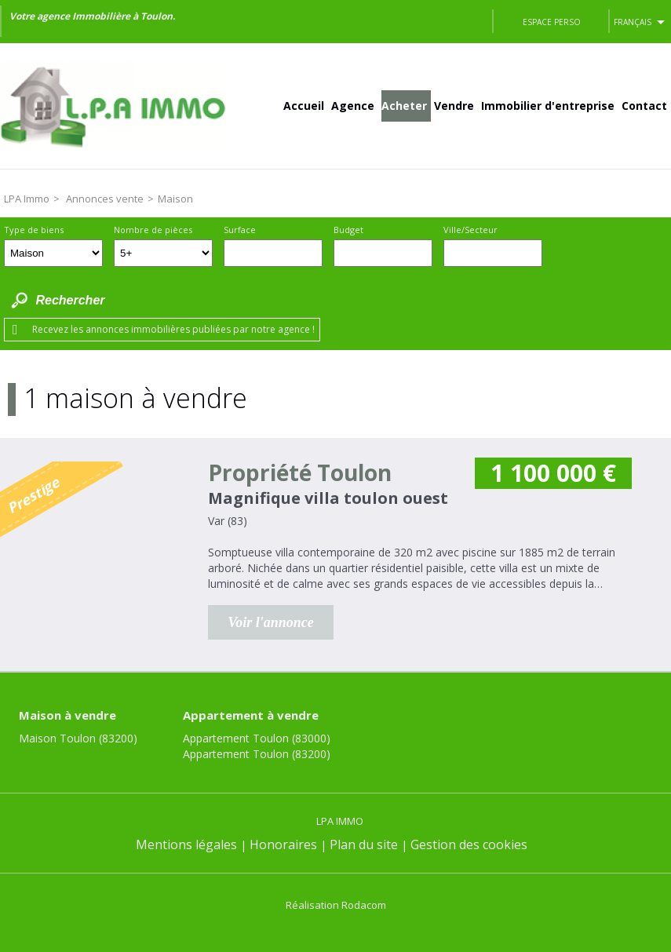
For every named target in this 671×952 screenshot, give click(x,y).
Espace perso (552, 21)
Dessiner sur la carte (564, 253)
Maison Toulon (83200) (78, 738)
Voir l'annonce (271, 622)
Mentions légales (186, 844)
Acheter (404, 105)
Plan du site (364, 844)
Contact (644, 105)
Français (632, 21)
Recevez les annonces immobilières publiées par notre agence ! (173, 329)
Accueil (303, 105)
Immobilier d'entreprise (547, 105)
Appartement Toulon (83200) (256, 753)
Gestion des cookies (468, 844)
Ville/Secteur (470, 229)
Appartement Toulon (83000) (256, 738)
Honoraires (283, 844)
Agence (352, 105)
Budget (348, 229)
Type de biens (34, 229)
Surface (240, 229)
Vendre (454, 105)
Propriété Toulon (300, 472)
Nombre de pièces (153, 229)
